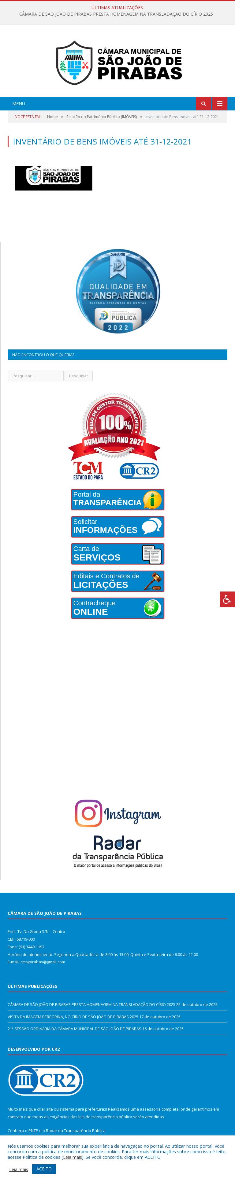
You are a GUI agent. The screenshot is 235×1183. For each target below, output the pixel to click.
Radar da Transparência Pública (76, 1130)
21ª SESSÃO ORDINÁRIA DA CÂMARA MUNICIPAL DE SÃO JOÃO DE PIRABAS (74, 1028)
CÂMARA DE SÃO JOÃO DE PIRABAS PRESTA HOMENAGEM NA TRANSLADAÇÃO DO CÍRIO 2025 (116, 14)
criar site (45, 1109)
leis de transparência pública (105, 1116)
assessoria (150, 1109)
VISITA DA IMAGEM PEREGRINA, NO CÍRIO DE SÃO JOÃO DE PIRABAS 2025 (73, 1016)
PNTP (33, 1130)
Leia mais (72, 1157)
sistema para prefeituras (83, 1109)
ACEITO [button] (44, 1169)
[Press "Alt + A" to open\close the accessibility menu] (227, 599)
